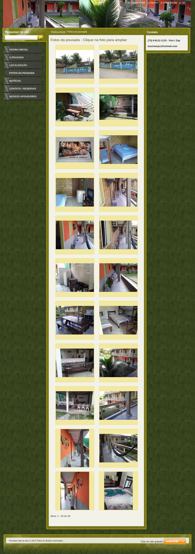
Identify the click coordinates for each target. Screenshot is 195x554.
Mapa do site (170, 2)
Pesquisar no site (17, 32)
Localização (18, 65)
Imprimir (154, 2)
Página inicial (58, 31)
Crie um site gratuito (152, 541)
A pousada (16, 57)
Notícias (15, 80)
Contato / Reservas (22, 88)
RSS (183, 2)
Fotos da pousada (22, 73)
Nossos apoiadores (23, 96)
